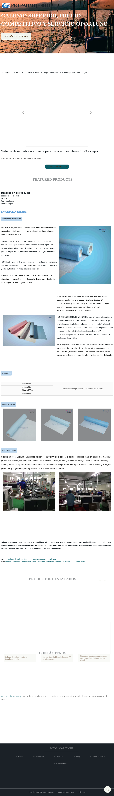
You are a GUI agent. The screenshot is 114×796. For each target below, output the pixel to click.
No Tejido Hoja (31, 548)
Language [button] (107, 5)
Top (107, 789)
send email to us (57, 166)
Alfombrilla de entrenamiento (49, 548)
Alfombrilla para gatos (15, 548)
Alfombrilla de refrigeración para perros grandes (52, 542)
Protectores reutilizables (83, 542)
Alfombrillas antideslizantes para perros (51, 545)
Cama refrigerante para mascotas (20, 545)
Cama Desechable (25, 542)
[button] (88, 5)
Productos (18, 72)
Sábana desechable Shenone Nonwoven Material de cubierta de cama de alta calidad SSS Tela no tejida (45, 562)
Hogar (7, 72)
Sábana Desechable (9, 542)
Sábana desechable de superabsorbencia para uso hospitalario (32, 559)
